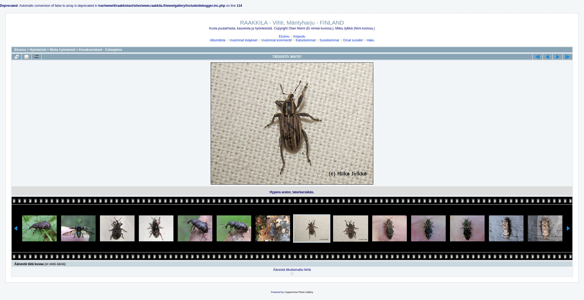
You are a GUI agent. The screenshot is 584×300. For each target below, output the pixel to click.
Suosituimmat (329, 40)
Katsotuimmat (306, 40)
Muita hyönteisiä (62, 50)
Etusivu (284, 36)
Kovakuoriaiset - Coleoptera (100, 50)
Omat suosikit (353, 40)
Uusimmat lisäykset (243, 40)
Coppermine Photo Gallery (298, 292)
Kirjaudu (299, 36)
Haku (370, 40)
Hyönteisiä (38, 50)
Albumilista (218, 40)
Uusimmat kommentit (276, 40)
